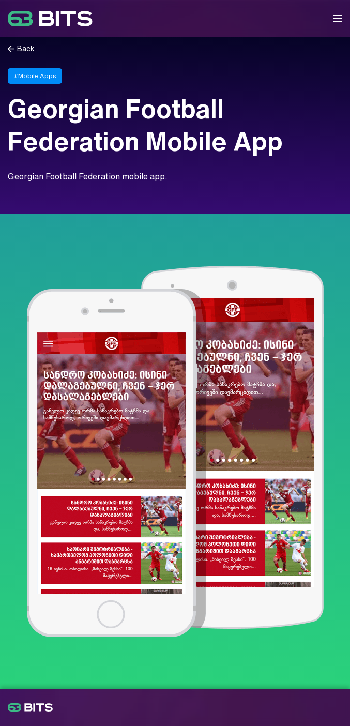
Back (26, 48)
